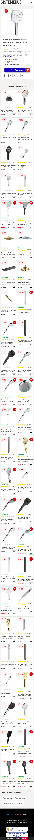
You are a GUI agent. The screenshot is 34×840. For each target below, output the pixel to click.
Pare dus (20, 803)
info (14, 114)
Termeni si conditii (13, 820)
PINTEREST (21, 815)
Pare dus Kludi (7, 798)
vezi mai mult (8, 56)
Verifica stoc (20, 70)
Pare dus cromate (8, 803)
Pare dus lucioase (20, 798)
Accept (24, 838)
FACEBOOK (11, 815)
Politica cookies (22, 822)
